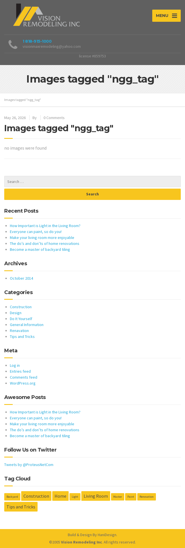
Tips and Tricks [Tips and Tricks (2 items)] (20, 507)
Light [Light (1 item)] (75, 497)
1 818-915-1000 (37, 41)
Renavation (19, 330)
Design (15, 312)
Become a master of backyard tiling (40, 249)
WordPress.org (23, 383)
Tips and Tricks (22, 336)
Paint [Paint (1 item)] (130, 497)
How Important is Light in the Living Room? (45, 225)
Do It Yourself (21, 318)
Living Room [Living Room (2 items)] (96, 496)
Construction (21, 306)
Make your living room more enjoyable (42, 237)
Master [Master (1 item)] (117, 497)
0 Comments (54, 117)
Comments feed (23, 377)
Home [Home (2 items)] (60, 496)
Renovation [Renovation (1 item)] (147, 497)
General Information (26, 324)
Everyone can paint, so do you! (36, 231)
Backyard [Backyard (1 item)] (12, 497)
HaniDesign (107, 534)
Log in (15, 365)
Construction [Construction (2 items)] (36, 496)
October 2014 (21, 278)
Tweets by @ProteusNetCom (28, 464)
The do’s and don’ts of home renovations (44, 243)
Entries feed (20, 371)
